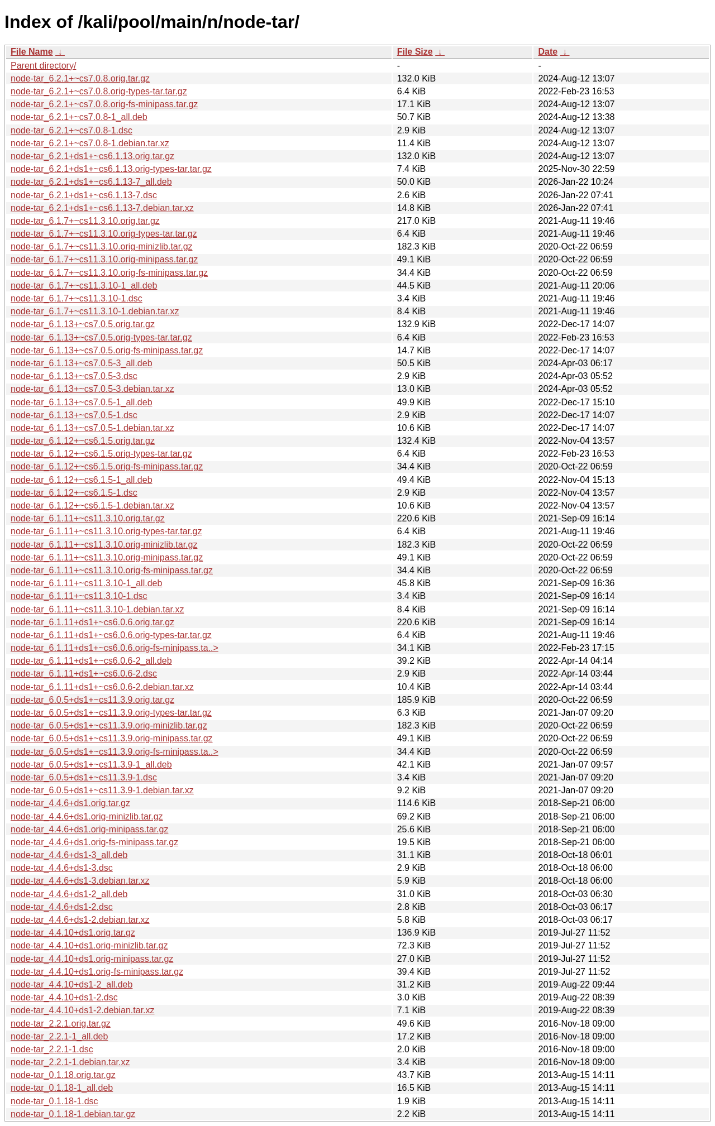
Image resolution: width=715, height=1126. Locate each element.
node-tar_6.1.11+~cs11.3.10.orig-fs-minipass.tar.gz (112, 570)
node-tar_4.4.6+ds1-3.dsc (62, 868)
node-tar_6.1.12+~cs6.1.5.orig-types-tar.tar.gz (101, 453)
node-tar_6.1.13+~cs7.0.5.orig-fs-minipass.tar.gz (107, 350)
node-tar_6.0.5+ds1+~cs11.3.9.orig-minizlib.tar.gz (109, 725)
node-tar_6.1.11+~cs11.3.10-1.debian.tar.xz (97, 609)
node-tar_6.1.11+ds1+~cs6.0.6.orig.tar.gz (92, 622)
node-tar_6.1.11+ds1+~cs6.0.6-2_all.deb (91, 660)
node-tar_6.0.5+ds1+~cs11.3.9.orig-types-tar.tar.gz (111, 712)
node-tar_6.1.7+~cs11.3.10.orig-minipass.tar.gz (104, 259)
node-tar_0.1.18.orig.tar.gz (63, 1075)
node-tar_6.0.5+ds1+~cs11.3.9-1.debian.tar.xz (102, 790)
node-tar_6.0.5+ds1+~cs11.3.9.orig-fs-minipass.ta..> (114, 751)
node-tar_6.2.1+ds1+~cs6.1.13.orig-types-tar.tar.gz (111, 169)
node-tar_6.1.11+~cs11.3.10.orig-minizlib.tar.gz (104, 544)
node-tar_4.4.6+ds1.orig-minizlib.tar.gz (87, 816)
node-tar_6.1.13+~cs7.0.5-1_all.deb (81, 402)
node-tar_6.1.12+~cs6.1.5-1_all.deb (81, 480)
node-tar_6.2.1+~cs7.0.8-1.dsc (71, 130)
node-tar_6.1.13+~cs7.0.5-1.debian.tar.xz (92, 428)
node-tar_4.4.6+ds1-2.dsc (62, 907)
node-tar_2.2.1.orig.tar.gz (61, 1023)
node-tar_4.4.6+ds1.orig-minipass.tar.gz (89, 829)
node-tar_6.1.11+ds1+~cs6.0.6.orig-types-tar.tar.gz (111, 635)
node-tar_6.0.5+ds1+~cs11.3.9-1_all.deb (91, 764)
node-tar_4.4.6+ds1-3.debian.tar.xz (80, 880)
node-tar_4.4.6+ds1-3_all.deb (69, 855)
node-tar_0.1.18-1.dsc (54, 1101)
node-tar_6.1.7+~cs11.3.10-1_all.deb (84, 285)
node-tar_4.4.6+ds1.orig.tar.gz (70, 803)
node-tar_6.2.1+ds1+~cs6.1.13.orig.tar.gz (92, 156)
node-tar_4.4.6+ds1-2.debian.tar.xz (80, 919)
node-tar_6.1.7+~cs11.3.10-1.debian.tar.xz (95, 311)
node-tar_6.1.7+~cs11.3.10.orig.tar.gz (85, 221)
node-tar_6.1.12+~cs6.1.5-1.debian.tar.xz (92, 505)
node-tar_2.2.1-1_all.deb (59, 1036)
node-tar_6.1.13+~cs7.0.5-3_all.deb (81, 363)
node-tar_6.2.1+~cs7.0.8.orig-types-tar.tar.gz (99, 91)
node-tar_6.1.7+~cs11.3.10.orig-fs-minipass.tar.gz (109, 272)
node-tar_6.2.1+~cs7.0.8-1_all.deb (79, 117)
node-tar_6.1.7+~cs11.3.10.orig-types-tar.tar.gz (104, 233)
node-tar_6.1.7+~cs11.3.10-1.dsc (76, 298)
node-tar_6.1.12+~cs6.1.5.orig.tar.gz (83, 440)
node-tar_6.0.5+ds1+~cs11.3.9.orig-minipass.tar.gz (112, 738)
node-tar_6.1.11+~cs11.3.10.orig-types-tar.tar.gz (106, 531)
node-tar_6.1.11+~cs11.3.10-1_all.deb (86, 583)
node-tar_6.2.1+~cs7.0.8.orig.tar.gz (80, 78)
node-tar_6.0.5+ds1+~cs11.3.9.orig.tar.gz (92, 700)
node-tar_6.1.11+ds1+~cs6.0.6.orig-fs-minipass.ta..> (114, 648)
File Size (415, 51)
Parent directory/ (43, 65)
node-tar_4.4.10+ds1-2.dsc (64, 997)
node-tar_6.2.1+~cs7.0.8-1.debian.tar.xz (90, 143)
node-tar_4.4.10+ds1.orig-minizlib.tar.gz (89, 945)
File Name (32, 51)
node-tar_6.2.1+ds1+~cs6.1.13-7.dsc (84, 195)
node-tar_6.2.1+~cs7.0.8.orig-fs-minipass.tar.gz (104, 104)
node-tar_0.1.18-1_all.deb (62, 1088)
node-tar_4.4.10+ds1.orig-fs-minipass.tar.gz (97, 971)
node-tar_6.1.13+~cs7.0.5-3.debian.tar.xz (92, 389)
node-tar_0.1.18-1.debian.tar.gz (73, 1114)
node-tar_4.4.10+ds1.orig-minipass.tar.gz (92, 959)
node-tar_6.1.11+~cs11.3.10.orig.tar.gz (88, 518)
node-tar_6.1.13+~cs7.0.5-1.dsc (74, 415)
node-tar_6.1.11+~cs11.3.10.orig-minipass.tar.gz (107, 557)
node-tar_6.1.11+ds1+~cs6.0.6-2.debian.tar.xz (102, 687)
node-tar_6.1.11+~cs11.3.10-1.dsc (79, 596)
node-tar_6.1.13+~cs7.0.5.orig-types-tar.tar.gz (101, 337)
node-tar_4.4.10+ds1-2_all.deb (71, 984)
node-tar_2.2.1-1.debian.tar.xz (70, 1062)
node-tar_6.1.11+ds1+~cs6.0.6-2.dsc (84, 673)
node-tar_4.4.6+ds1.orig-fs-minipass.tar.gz (94, 842)
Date (547, 51)
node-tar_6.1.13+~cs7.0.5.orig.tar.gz (83, 324)
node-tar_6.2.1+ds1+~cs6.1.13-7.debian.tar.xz (102, 208)
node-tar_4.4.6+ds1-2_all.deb (69, 894)
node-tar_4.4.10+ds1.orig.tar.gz (73, 932)
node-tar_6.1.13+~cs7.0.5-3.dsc (74, 376)
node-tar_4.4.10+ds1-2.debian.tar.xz (83, 1010)
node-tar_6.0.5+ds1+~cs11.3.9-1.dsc (84, 777)
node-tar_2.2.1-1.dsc (52, 1049)
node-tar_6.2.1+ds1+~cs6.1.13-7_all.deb (91, 181)
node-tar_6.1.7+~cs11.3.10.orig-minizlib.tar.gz (102, 246)
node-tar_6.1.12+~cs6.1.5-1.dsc (74, 492)
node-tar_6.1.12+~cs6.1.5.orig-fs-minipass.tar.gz (107, 466)
